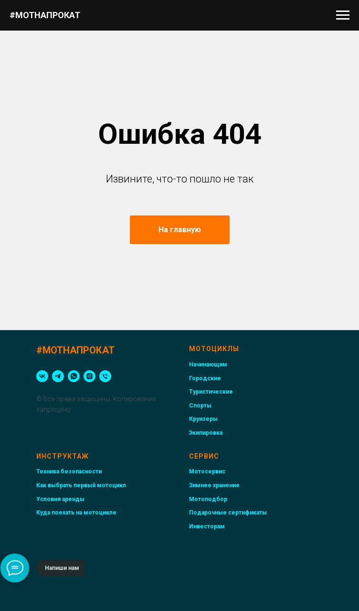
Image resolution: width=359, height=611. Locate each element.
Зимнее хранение (214, 485)
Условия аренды (60, 499)
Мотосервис (207, 471)
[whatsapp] (74, 376)
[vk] (42, 376)
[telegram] (58, 376)
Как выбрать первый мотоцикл (81, 485)
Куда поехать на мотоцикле (76, 512)
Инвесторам (207, 526)
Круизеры (203, 419)
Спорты (200, 405)
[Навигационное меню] (342, 15)
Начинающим (208, 364)
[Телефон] (105, 376)
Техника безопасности (69, 471)
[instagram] (89, 376)
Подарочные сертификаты (228, 512)
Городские (205, 378)
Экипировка (205, 432)
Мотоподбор (208, 499)
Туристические (211, 391)
